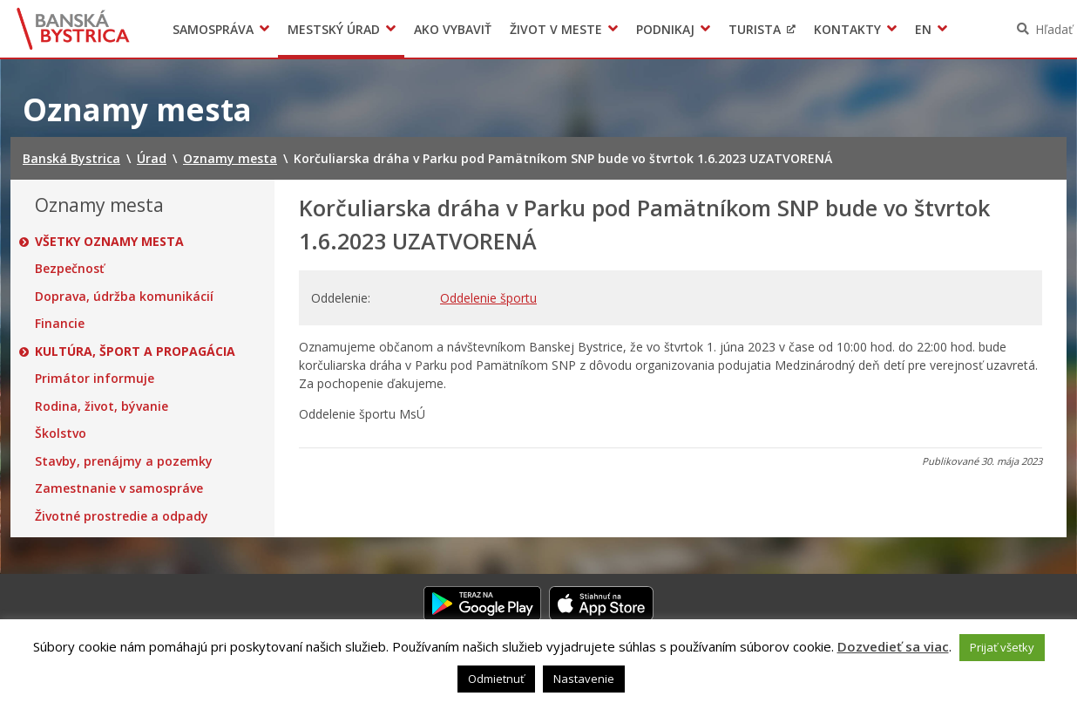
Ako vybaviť (452, 29)
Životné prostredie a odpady (121, 516)
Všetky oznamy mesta (109, 241)
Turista (754, 29)
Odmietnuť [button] (496, 678)
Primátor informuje (94, 378)
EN (923, 29)
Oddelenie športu (488, 298)
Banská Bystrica (73, 28)
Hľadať (1054, 29)
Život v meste (556, 29)
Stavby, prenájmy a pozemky (124, 461)
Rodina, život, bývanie (101, 406)
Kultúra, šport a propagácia (135, 351)
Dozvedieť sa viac (893, 646)
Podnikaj (665, 29)
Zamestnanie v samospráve (119, 488)
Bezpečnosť (70, 268)
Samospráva (213, 29)
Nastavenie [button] (583, 678)
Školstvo (60, 433)
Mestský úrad (334, 29)
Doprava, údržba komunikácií (124, 296)
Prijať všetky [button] (1002, 647)
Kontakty (847, 29)
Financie (60, 323)
